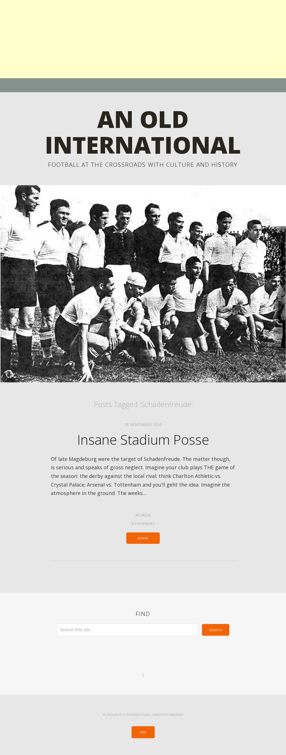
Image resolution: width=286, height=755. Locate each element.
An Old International (143, 132)
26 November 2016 (143, 424)
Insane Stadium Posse (143, 439)
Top (143, 732)
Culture (144, 515)
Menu (143, 85)
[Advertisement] (143, 39)
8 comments (143, 523)
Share (143, 538)
